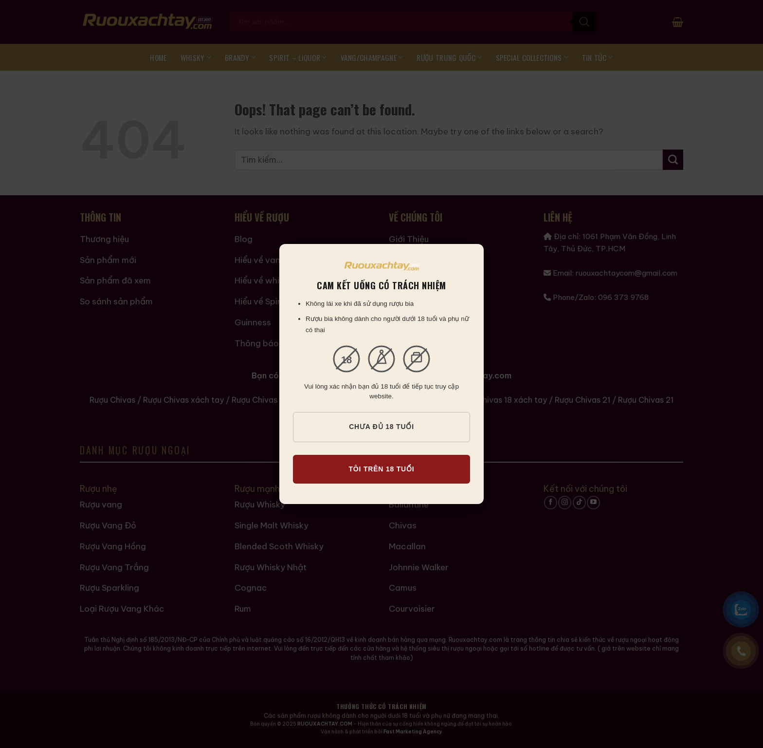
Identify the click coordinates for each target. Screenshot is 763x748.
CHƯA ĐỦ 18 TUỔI (381, 426)
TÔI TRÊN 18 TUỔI (381, 469)
